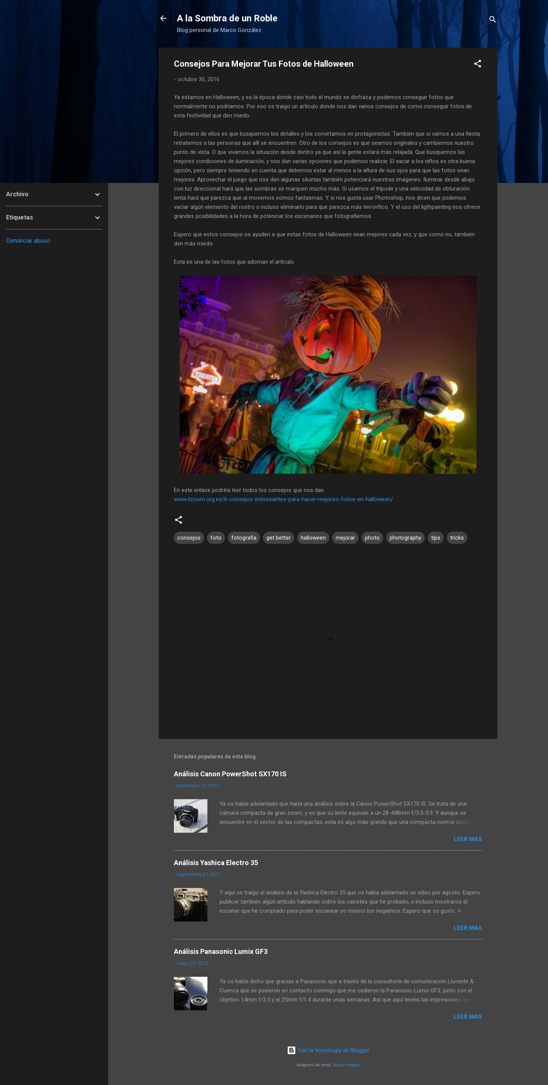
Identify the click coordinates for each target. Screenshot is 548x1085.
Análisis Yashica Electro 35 (216, 863)
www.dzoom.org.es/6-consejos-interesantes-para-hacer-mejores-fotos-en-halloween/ (283, 499)
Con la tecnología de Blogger (328, 1050)
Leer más (468, 839)
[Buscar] (492, 20)
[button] (477, 65)
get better (278, 537)
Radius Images (346, 1065)
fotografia (243, 537)
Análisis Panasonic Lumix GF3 (221, 951)
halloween (313, 537)
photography (405, 537)
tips (435, 537)
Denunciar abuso (28, 240)
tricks (457, 537)
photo (372, 537)
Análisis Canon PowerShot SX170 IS (230, 774)
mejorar (345, 537)
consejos (189, 537)
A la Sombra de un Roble (227, 18)
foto (215, 537)
